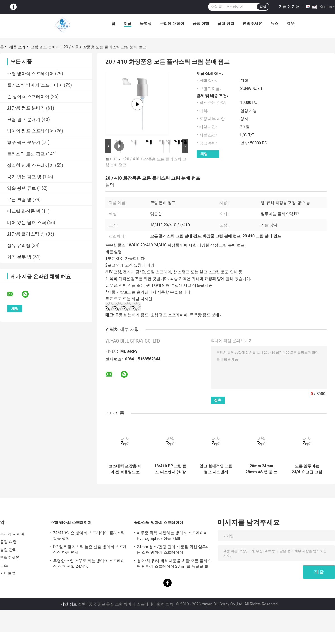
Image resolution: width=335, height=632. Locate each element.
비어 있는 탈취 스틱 (26, 222)
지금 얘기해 (289, 6)
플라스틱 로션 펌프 (26, 153)
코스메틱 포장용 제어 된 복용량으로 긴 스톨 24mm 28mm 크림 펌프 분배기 (125, 469)
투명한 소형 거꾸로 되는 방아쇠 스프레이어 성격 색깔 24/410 (89, 564)
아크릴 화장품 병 (23, 211)
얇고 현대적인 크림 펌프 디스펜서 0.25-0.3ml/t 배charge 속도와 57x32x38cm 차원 (216, 469)
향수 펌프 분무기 (23, 142)
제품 (127, 23)
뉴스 (274, 23)
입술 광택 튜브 (21, 188)
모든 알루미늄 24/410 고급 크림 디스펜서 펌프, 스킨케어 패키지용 (307, 469)
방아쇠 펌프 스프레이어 (30, 131)
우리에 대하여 (172, 23)
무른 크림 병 (19, 199)
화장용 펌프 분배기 (26, 108)
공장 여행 (201, 23)
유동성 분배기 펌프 (131, 315)
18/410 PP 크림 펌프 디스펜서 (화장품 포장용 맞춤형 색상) (170, 469)
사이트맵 (8, 573)
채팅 (203, 154)
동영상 (146, 23)
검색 (263, 7)
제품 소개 (17, 47)
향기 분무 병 (19, 257)
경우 (291, 23)
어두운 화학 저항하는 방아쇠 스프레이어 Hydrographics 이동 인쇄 (172, 536)
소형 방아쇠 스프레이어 (30, 73)
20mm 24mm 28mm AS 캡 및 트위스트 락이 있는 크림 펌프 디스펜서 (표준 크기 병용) (261, 469)
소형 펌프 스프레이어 (169, 315)
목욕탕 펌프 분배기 (206, 315)
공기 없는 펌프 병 (24, 176)
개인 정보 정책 (73, 604)
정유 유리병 (18, 245)
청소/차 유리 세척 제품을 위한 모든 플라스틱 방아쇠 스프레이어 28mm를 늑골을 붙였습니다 (174, 564)
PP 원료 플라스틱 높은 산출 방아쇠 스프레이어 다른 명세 (90, 550)
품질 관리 (225, 23)
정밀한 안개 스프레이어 (30, 165)
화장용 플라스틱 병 (26, 234)
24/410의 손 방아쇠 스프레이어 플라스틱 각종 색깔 (89, 536)
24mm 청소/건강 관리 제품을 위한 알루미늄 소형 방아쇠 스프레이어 (173, 550)
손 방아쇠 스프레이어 (28, 96)
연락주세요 (252, 23)
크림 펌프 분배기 (45, 47)
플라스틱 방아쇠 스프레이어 (35, 85)
